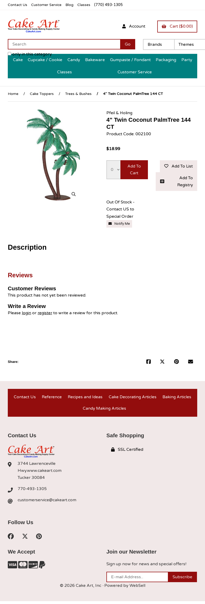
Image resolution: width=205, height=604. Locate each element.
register (45, 313)
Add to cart (134, 170)
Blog (71, 5)
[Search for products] (64, 44)
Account (132, 26)
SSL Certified (127, 451)
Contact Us (18, 5)
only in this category (30, 54)
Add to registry (176, 182)
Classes (86, 5)
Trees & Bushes (78, 94)
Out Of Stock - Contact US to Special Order (120, 210)
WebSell (137, 588)
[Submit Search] (127, 44)
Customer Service (47, 5)
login (26, 313)
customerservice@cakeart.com (47, 502)
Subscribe (182, 579)
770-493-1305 (32, 491)
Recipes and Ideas (84, 398)
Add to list (178, 166)
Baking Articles (177, 398)
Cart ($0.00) (177, 26)
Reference (51, 398)
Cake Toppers (42, 94)
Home (13, 94)
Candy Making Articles (104, 410)
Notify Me (119, 224)
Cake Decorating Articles (132, 398)
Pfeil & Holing (119, 112)
